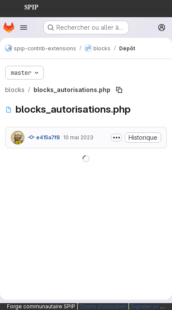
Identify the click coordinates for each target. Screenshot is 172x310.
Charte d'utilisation (103, 306)
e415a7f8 (44, 137)
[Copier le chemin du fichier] (119, 90)
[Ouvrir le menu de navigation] (24, 27)
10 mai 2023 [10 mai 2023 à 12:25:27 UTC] (78, 137)
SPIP (24, 6)
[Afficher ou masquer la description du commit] (116, 137)
